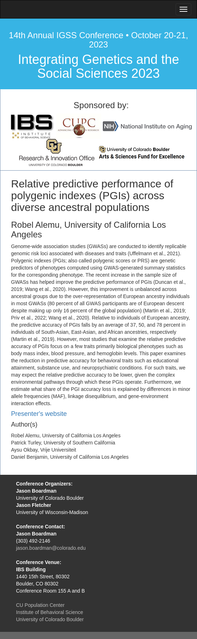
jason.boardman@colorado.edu (51, 548)
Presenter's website (39, 413)
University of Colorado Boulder (50, 619)
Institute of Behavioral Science (49, 612)
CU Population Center (40, 605)
